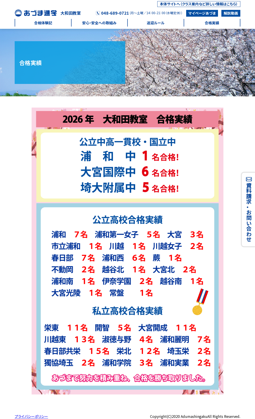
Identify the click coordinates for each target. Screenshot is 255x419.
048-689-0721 (112, 13)
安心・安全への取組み (99, 22)
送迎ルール (156, 22)
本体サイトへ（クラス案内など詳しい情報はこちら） (199, 4)
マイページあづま (202, 13)
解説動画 (231, 13)
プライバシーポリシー (31, 416)
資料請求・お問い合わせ (249, 209)
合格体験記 (43, 22)
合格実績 (212, 22)
